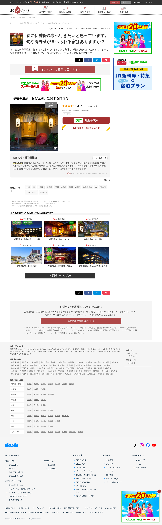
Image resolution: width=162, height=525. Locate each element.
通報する (107, 180)
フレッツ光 (80, 467)
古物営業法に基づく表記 (39, 512)
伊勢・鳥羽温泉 (57, 374)
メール (138, 464)
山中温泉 (50, 368)
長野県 (36, 400)
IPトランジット (82, 486)
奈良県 (57, 416)
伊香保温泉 (87, 187)
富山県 (29, 405)
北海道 (29, 384)
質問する (126, 2)
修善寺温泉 (15, 368)
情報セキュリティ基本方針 (62, 512)
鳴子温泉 (71, 362)
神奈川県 (51, 394)
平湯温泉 (88, 368)
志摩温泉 (68, 374)
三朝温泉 (61, 371)
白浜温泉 (23, 371)
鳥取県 (29, 421)
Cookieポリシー (111, 508)
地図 (67, 114)
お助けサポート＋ (16, 485)
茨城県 (43, 389)
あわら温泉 (60, 368)
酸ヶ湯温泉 (15, 374)
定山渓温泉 (15, 362)
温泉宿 (103, 187)
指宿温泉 (109, 374)
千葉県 (36, 394)
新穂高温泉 (98, 368)
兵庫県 (50, 416)
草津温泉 (115, 362)
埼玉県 (29, 394)
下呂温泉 (80, 368)
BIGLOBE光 (13, 465)
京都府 (36, 416)
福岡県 (29, 432)
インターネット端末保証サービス (22, 489)
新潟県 (43, 400)
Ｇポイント (131, 363)
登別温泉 (25, 362)
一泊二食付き (31, 192)
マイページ (138, 2)
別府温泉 (96, 371)
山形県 (64, 384)
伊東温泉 (106, 365)
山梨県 (29, 400)
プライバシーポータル (93, 508)
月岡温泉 (79, 365)
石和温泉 (87, 365)
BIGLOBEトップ (96, 512)
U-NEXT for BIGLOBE (18, 496)
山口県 (57, 421)
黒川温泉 (105, 371)
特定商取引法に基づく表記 (15, 512)
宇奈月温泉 (70, 368)
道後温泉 (40, 371)
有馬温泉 (14, 371)
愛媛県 (43, 426)
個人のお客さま (12, 455)
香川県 (36, 426)
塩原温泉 (52, 365)
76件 (95, 106)
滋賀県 (29, 416)
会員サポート (141, 467)
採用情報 (109, 475)
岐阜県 (36, 410)
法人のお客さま (79, 455)
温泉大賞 (51, 465)
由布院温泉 (91, 374)
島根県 (36, 421)
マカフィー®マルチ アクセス (86, 490)
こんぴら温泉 (51, 371)
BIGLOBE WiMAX (16, 476)
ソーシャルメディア (114, 482)
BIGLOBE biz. (81, 460)
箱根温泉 (45, 374)
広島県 (50, 421)
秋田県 (57, 384)
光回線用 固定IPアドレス (86, 475)
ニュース (109, 471)
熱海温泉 (100, 374)
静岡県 (29, 410)
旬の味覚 (43, 192)
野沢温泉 (61, 365)
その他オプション (16, 500)
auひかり (12, 468)
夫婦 (28, 187)
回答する (115, 2)
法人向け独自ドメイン (85, 496)
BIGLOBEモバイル (16, 472)
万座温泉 (25, 365)
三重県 (50, 410)
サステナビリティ (113, 467)
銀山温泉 (106, 362)
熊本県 (50, 432)
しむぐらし (52, 468)
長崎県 (43, 432)
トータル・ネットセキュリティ (21, 492)
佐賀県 (36, 432)
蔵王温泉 (97, 362)
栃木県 (29, 389)
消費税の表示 (24, 508)
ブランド (109, 464)
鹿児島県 (72, 432)
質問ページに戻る (60, 275)
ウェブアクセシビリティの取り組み (46, 508)
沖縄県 (80, 432)
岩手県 (43, 384)
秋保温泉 (80, 362)
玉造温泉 (70, 371)
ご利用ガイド (132, 356)
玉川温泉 (25, 374)
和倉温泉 (41, 368)
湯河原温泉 (97, 365)
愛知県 (43, 410)
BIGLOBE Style (112, 478)
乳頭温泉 (62, 362)
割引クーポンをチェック (86, 128)
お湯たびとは (132, 353)
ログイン (148, 2)
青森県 (36, 384)
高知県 (50, 426)
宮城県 (50, 384)
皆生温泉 (79, 371)
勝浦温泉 (32, 371)
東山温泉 (88, 362)
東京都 (43, 394)
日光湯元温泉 (35, 374)
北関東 (40, 187)
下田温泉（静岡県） (29, 368)
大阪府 (43, 416)
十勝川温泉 (34, 362)
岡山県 (43, 421)
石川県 (36, 405)
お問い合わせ (10, 508)
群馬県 (49, 187)
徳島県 (29, 426)
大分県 (57, 432)
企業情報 (106, 455)
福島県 (71, 384)
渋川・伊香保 (60, 187)
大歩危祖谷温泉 (79, 374)
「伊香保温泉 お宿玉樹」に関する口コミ (39, 98)
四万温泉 (33, 365)
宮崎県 (64, 432)
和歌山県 (65, 416)
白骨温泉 (70, 365)
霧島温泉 (113, 371)
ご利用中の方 (138, 455)
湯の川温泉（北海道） (49, 362)
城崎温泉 (108, 368)
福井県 (43, 405)
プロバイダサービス (84, 471)
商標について (81, 512)
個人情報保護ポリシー (73, 508)
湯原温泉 (87, 371)
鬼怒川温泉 (43, 365)
